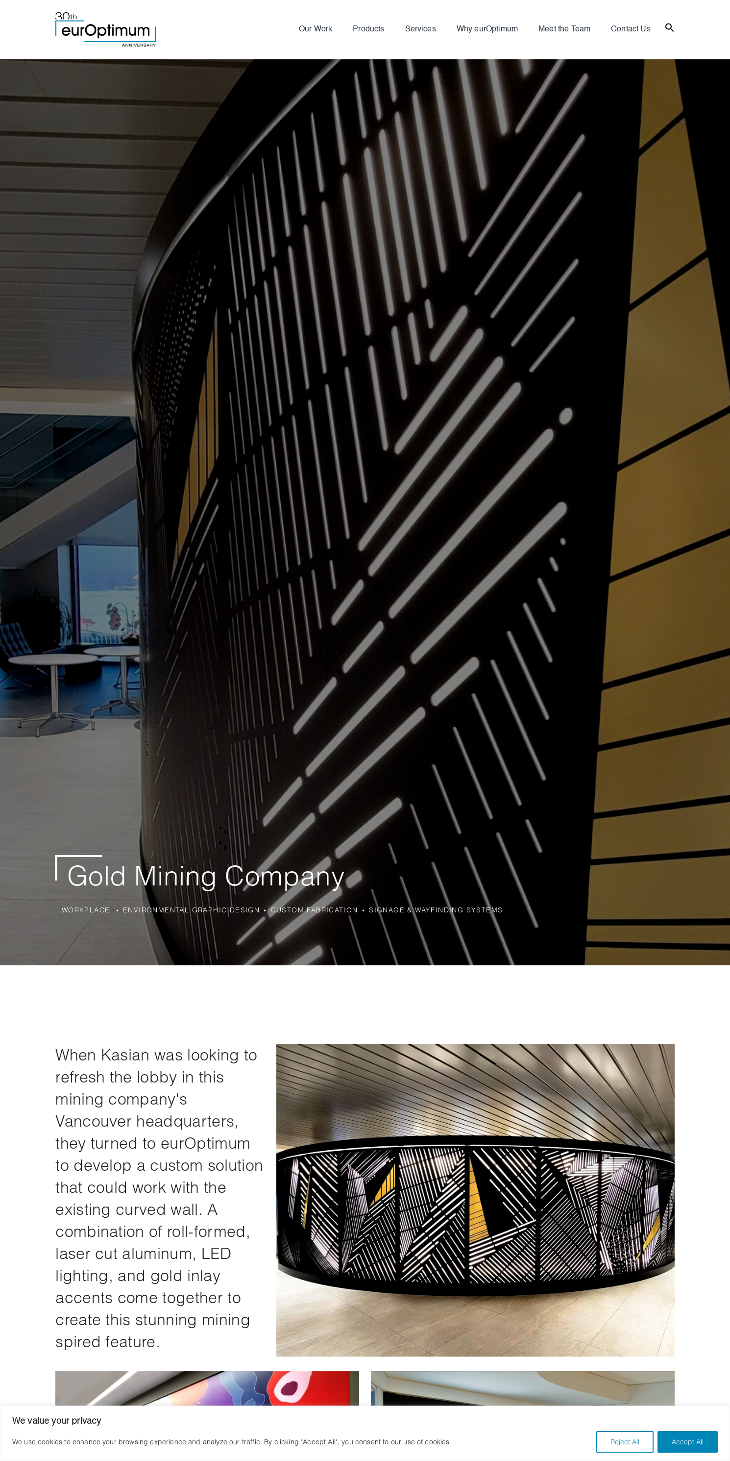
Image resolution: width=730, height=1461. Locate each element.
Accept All (688, 1441)
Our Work (315, 29)
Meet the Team (564, 29)
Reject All (624, 1441)
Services (420, 29)
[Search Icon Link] (670, 26)
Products (368, 29)
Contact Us (631, 29)
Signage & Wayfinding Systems (436, 910)
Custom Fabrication (314, 910)
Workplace (86, 910)
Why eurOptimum (487, 29)
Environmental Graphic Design (191, 910)
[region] (365, 1433)
